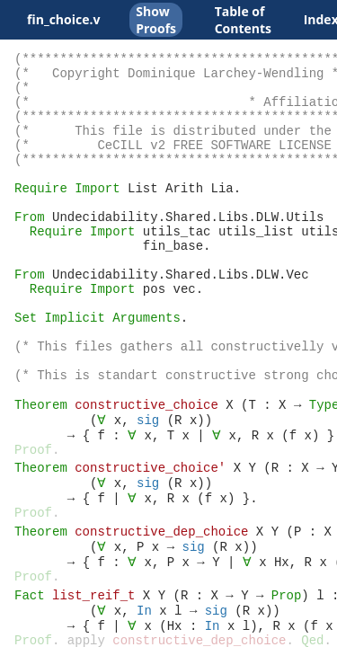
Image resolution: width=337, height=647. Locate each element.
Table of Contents (243, 20)
